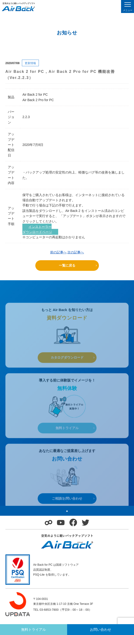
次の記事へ (75, 252)
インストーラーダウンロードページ (37, 229)
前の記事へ (58, 252)
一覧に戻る (67, 265)
